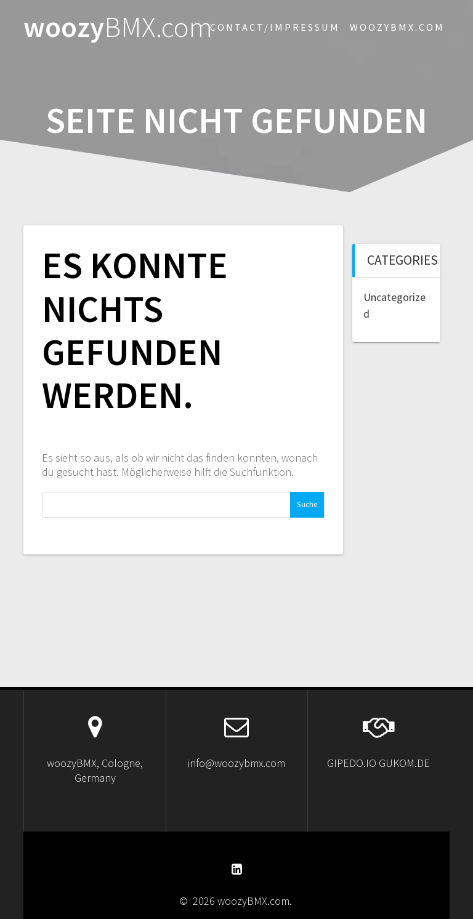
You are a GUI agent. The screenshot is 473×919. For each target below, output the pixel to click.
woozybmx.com (397, 27)
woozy (117, 27)
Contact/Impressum (275, 27)
